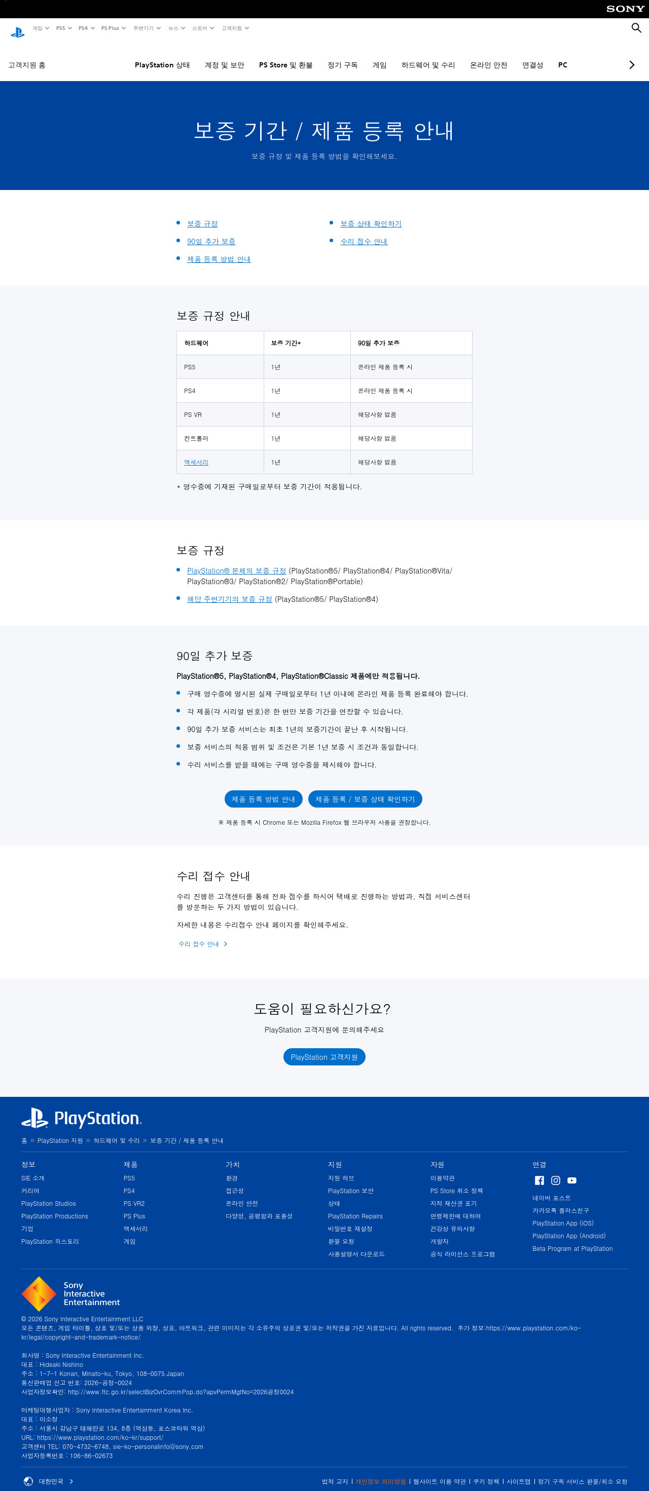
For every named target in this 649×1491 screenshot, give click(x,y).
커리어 (30, 1180)
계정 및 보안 (197, 55)
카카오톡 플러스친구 (560, 1200)
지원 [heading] (335, 1155)
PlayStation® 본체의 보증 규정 (236, 561)
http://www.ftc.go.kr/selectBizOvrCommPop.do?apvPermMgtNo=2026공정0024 (181, 1382)
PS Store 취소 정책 (457, 1180)
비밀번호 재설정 (350, 1218)
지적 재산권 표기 (453, 1193)
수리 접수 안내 (363, 231)
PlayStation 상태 (134, 55)
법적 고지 (335, 1471)
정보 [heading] (28, 1155)
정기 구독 (315, 55)
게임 (37, 27)
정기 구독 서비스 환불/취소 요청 (583, 1471)
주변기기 (143, 27)
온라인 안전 (461, 55)
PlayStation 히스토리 (50, 1231)
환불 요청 (341, 1231)
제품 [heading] (131, 1155)
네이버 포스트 (551, 1187)
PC (534, 55)
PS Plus (110, 27)
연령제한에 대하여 (455, 1206)
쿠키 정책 (486, 1471)
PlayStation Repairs (355, 1206)
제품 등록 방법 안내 (219, 249)
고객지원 (231, 27)
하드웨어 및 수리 (400, 55)
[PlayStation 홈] (17, 28)
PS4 (82, 27)
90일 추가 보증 (211, 231)
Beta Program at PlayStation (572, 1238)
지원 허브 (341, 1168)
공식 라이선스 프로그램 (462, 1244)
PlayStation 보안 (351, 1180)
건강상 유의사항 (452, 1218)
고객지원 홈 (27, 55)
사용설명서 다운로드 (356, 1244)
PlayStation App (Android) (569, 1225)
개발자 (439, 1231)
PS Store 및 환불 (258, 55)
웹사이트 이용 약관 (439, 1471)
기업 (27, 1218)
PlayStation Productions (54, 1206)
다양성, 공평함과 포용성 (259, 1206)
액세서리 (196, 452)
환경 (232, 1168)
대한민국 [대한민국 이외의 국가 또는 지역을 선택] (48, 1472)
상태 (334, 1193)
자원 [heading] (437, 1155)
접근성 (235, 1180)
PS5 (60, 27)
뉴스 (173, 27)
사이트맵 (519, 1471)
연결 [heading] (539, 1155)
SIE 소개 (33, 1168)
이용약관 (442, 1168)
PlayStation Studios (48, 1193)
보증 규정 (202, 214)
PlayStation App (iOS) (563, 1213)
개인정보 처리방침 (380, 1471)
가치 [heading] (233, 1155)
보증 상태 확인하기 (371, 214)
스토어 (199, 27)
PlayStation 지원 (60, 1130)
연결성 (505, 55)
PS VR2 (134, 1193)
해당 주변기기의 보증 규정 (229, 589)
